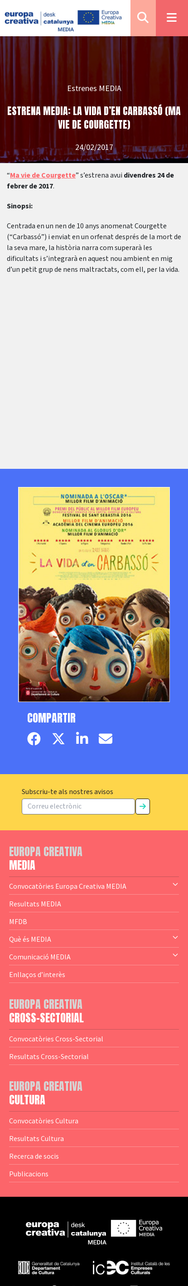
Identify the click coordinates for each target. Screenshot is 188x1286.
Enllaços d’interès (37, 974)
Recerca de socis (34, 1156)
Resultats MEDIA (35, 903)
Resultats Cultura (36, 1138)
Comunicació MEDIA (94, 956)
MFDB (18, 921)
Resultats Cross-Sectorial (49, 1056)
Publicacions (28, 1173)
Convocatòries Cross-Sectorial (56, 1038)
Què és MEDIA (94, 939)
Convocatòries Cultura (43, 1120)
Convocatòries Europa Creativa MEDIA (94, 886)
